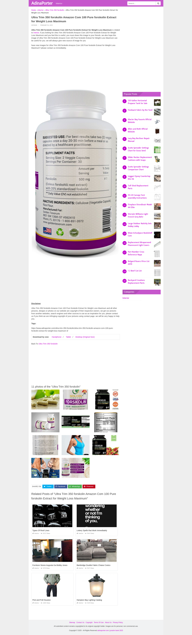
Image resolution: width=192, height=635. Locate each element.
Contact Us (80, 622)
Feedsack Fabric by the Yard (140, 110)
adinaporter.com (103, 630)
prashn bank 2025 (116, 630)
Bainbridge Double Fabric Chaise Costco (93, 565)
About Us (108, 622)
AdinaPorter (42, 3)
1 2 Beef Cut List (135, 271)
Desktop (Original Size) (85, 337)
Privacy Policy (118, 622)
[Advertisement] (75, 70)
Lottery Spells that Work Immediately (92, 530)
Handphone (56, 337)
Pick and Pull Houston (41, 600)
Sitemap (72, 622)
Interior (59, 3)
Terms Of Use (99, 622)
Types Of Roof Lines (40, 530)
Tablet (68, 337)
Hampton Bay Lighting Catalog (89, 600)
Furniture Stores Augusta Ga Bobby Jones (49, 565)
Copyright (89, 622)
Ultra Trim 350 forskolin (48, 344)
